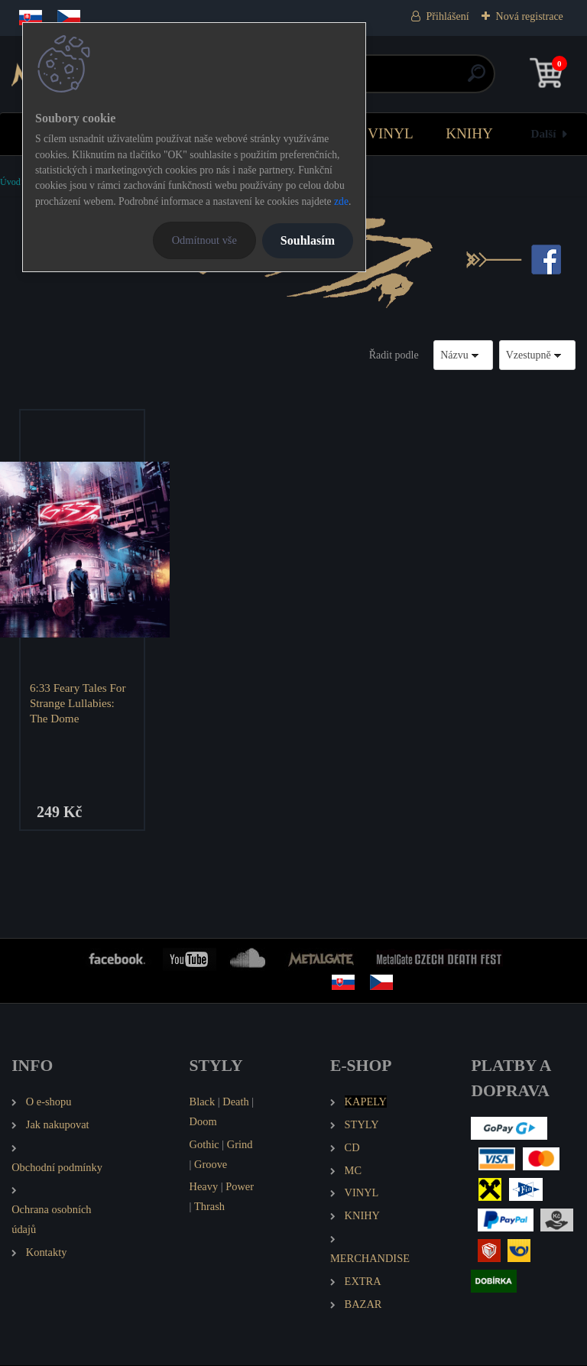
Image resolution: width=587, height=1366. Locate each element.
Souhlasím (308, 240)
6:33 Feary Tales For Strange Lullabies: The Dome (79, 703)
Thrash (209, 1208)
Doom (203, 1122)
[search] (476, 79)
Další (543, 133)
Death (235, 1102)
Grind (240, 1145)
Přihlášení (447, 16)
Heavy (204, 1188)
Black (203, 1102)
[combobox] (463, 355)
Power (239, 1188)
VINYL (390, 133)
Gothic (204, 1145)
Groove (210, 1165)
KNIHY (469, 133)
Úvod (10, 182)
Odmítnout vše (204, 240)
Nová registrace (529, 16)
